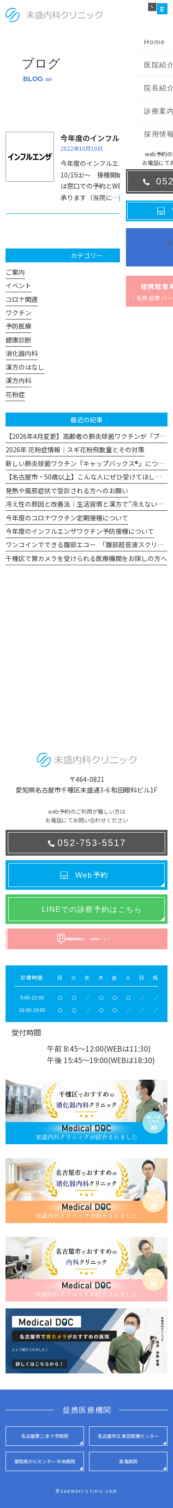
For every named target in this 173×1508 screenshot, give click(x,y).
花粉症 (15, 394)
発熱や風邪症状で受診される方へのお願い (67, 490)
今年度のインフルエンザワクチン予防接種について (80, 531)
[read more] (137, 197)
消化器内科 (22, 353)
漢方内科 (18, 380)
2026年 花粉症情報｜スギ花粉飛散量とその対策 (75, 449)
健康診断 (18, 339)
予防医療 (18, 326)
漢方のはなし (25, 367)
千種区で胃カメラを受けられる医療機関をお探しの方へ (86, 558)
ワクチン (18, 312)
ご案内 (15, 272)
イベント (18, 285)
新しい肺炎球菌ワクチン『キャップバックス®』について (88, 463)
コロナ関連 (22, 299)
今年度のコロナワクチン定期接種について (67, 517)
